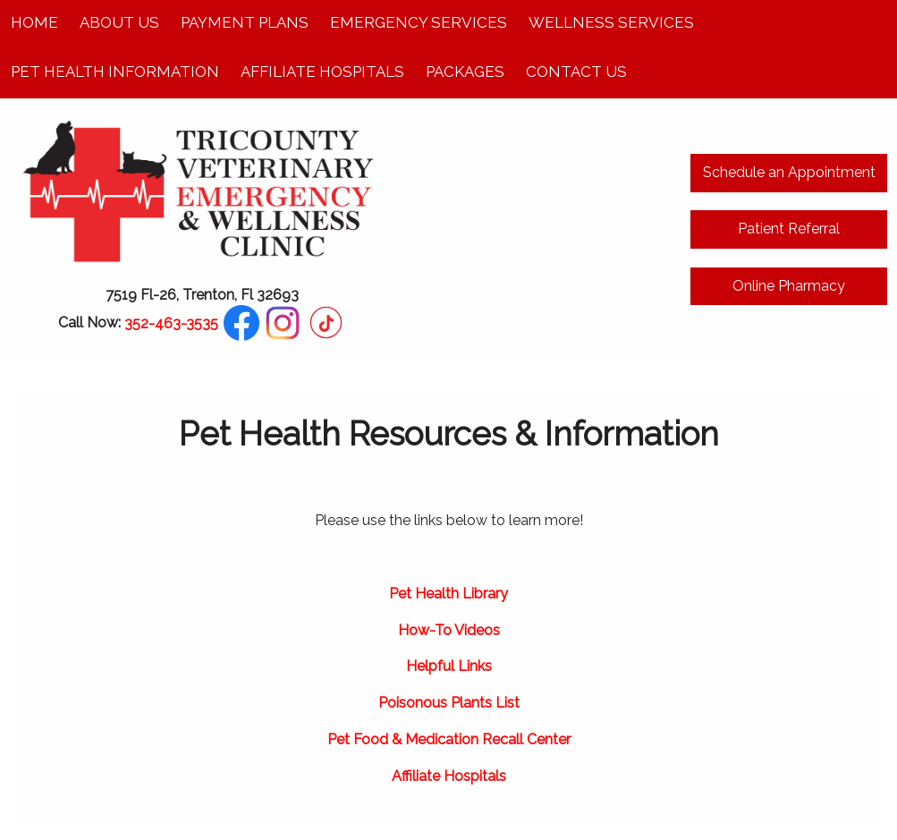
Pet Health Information (115, 72)
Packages (465, 72)
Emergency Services (418, 22)
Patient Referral (789, 228)
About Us (119, 22)
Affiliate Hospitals (322, 72)
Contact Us (576, 72)
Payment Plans (245, 22)
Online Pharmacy (788, 285)
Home (34, 22)
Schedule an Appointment (789, 172)
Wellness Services (611, 22)
